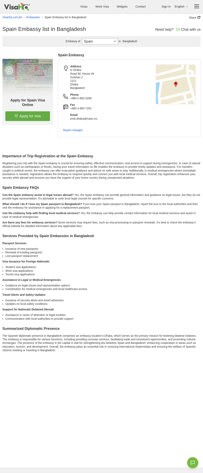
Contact (140, 6)
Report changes (73, 130)
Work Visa (102, 6)
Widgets (122, 6)
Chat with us (188, 29)
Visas (83, 6)
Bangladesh (127, 41)
